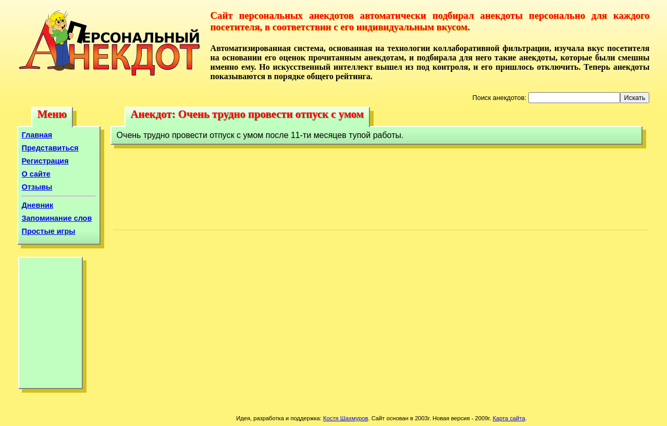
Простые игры (49, 231)
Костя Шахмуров (345, 418)
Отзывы (37, 187)
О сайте (36, 174)
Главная (37, 135)
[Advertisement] (50, 325)
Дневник (38, 205)
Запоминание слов (57, 218)
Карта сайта (508, 418)
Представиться (50, 148)
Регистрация (45, 161)
